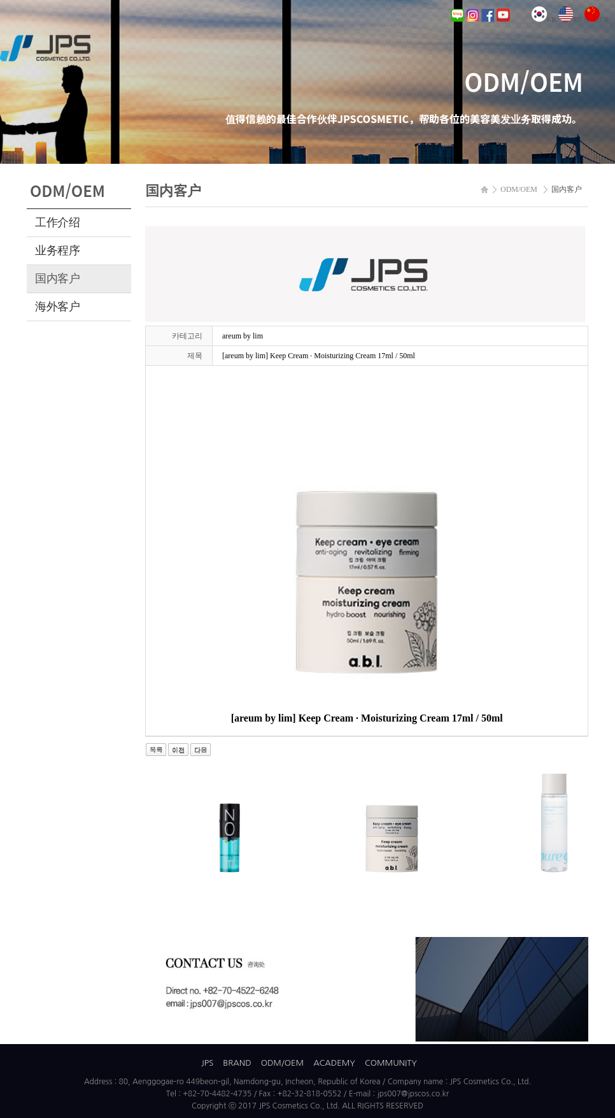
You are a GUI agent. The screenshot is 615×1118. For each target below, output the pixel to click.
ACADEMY (334, 1063)
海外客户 (57, 306)
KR (544, 19)
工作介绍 (57, 222)
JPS (207, 1063)
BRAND (237, 1063)
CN (596, 19)
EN (570, 19)
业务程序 (57, 250)
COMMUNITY (391, 1063)
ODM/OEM (282, 1063)
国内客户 (57, 278)
